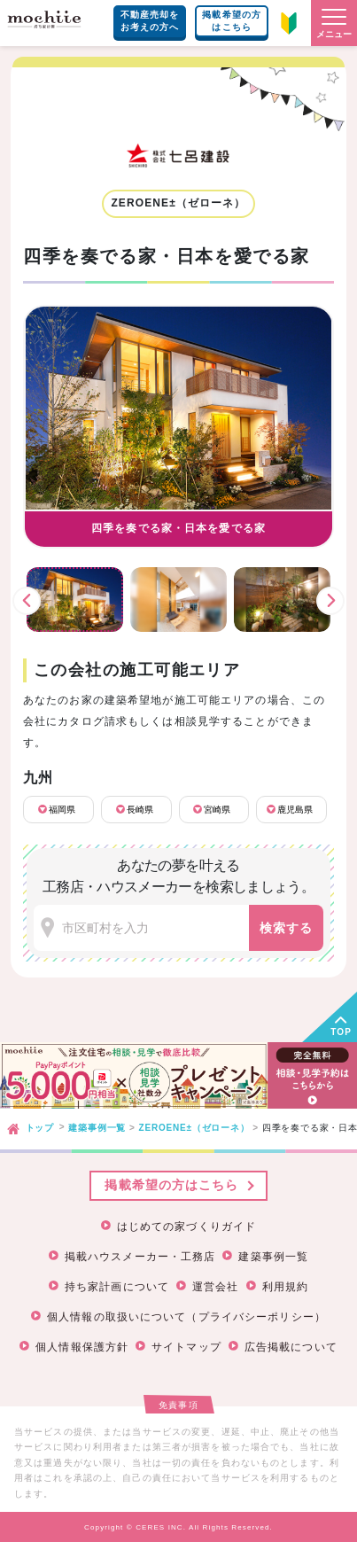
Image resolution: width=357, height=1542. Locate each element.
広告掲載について (291, 1347)
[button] (334, 23)
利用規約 (285, 1287)
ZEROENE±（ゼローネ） (194, 1128)
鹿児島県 (295, 809)
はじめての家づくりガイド (186, 1226)
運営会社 (215, 1287)
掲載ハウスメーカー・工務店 (140, 1256)
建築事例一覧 (97, 1128)
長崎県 (140, 809)
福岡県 (62, 809)
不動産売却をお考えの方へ (150, 21)
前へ (26, 601)
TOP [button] (341, 1032)
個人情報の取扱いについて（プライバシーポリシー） (186, 1317)
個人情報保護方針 (81, 1347)
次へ (330, 601)
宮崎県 (217, 809)
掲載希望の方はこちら (231, 21)
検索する (286, 928)
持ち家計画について (117, 1287)
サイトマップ (186, 1347)
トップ (40, 1128)
